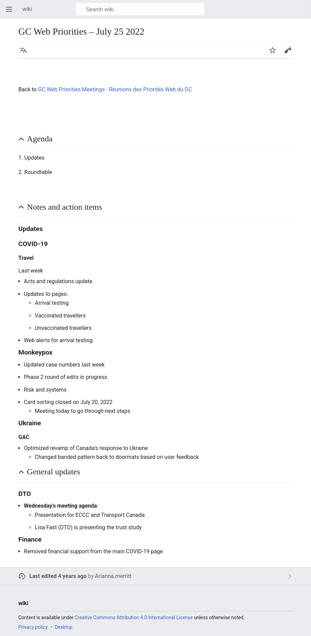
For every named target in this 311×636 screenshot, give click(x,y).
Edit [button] (289, 53)
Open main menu (10, 12)
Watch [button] (274, 53)
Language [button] (25, 53)
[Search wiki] (140, 9)
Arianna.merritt (113, 576)
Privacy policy (33, 627)
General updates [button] (53, 471)
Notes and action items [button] (64, 207)
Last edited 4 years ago (58, 576)
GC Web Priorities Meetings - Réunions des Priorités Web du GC (115, 89)
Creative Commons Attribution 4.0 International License (134, 617)
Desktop (63, 627)
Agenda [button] (40, 138)
